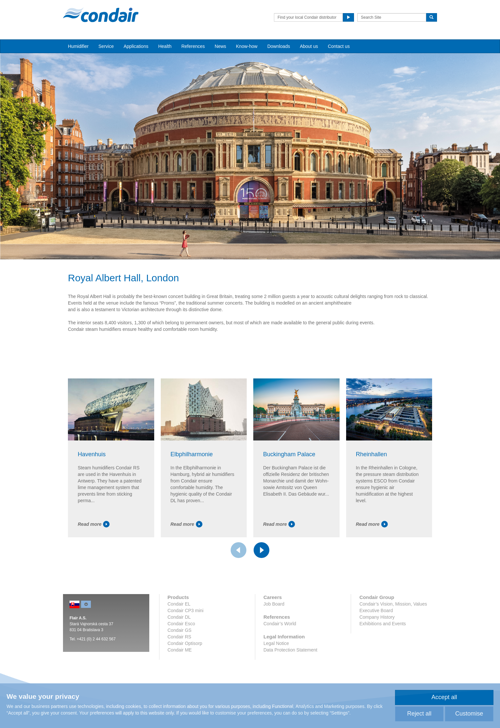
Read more (94, 524)
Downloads (278, 46)
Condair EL (179, 604)
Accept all (444, 697)
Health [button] (164, 46)
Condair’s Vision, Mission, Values (393, 604)
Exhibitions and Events (382, 623)
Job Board (273, 604)
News (220, 46)
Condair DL (179, 617)
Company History (376, 617)
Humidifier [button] (78, 46)
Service (106, 46)
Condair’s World (279, 623)
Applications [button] (136, 46)
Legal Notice (276, 643)
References (193, 46)
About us (309, 46)
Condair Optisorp (185, 643)
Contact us (339, 46)
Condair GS (180, 630)
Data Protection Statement (290, 650)
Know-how (246, 46)
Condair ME (180, 650)
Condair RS (179, 636)
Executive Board (376, 610)
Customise (469, 713)
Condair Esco (181, 623)
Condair (100, 14)
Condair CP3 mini (186, 610)
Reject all (419, 713)
